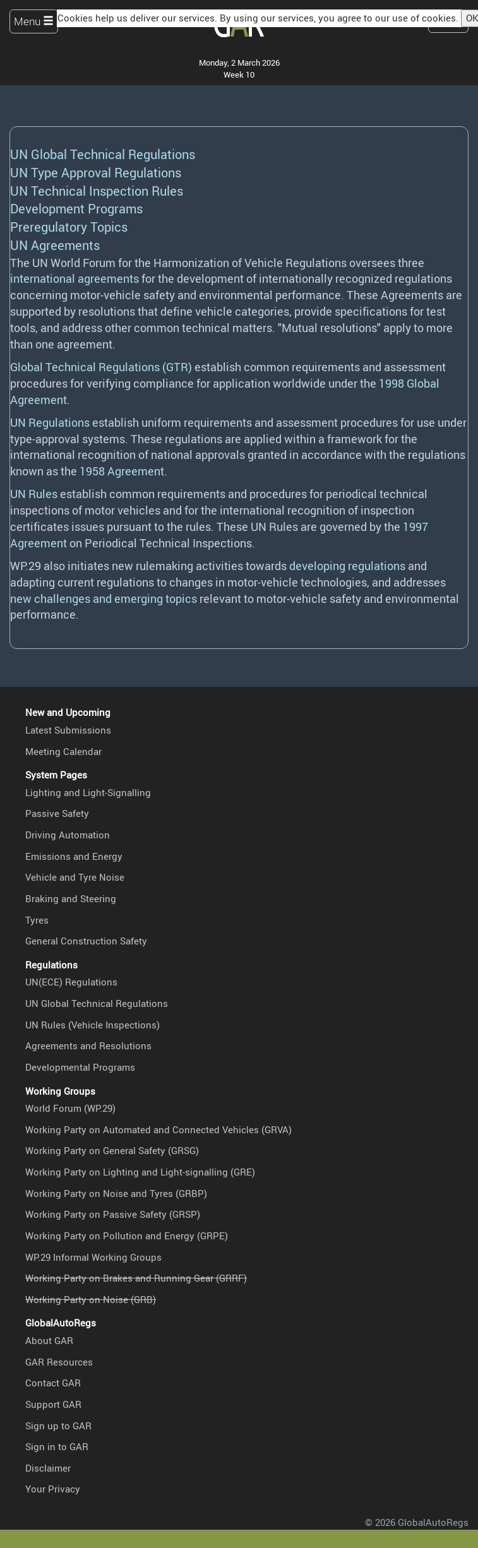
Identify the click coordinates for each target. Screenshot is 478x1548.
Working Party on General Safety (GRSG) (112, 1150)
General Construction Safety (86, 940)
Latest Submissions (68, 729)
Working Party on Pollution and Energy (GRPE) (126, 1235)
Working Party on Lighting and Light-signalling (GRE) (140, 1171)
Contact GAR (53, 1382)
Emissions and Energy (73, 856)
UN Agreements (55, 245)
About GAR (49, 1340)
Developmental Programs (80, 1067)
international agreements (74, 278)
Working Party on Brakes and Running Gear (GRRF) (136, 1277)
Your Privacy (52, 1488)
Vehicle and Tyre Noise (74, 877)
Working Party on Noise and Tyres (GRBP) (116, 1193)
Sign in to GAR (56, 1446)
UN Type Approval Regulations (95, 172)
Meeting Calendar (63, 751)
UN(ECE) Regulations (71, 981)
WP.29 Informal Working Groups (93, 1257)
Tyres (37, 920)
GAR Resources (59, 1361)
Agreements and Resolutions (88, 1045)
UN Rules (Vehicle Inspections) (92, 1024)
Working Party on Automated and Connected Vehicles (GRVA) (158, 1129)
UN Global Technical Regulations (102, 154)
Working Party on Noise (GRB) (90, 1299)
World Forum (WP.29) (70, 1108)
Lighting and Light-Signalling (88, 792)
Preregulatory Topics (69, 226)
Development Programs (76, 208)
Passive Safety (57, 813)
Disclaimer (48, 1468)
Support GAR (53, 1404)
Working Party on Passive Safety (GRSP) (112, 1214)
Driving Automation (67, 834)
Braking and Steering (70, 898)
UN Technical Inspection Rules (96, 190)
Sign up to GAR (58, 1425)
